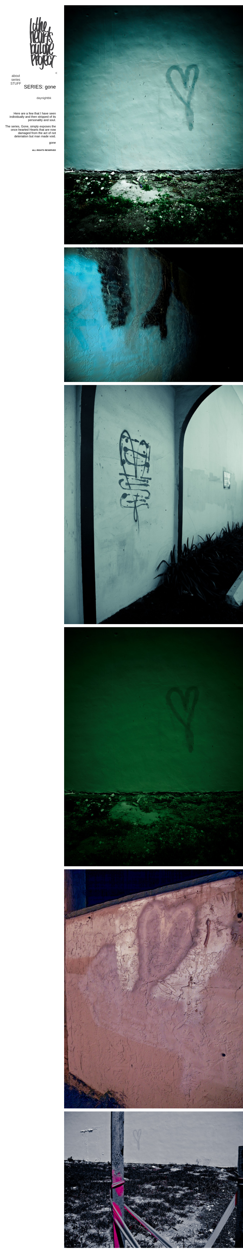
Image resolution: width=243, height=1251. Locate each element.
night (45, 98)
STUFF (15, 83)
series (15, 80)
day (39, 98)
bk (49, 98)
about (16, 76)
